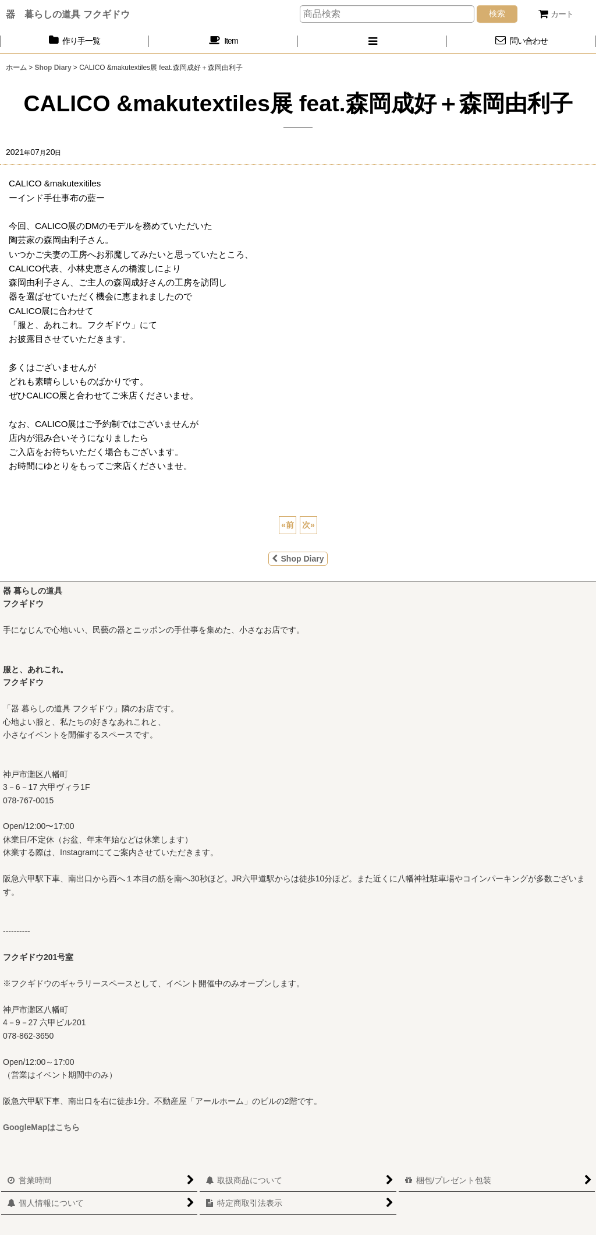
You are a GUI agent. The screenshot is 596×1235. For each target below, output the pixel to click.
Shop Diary (298, 558)
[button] (372, 41)
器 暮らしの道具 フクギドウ (68, 14)
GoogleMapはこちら (41, 1127)
